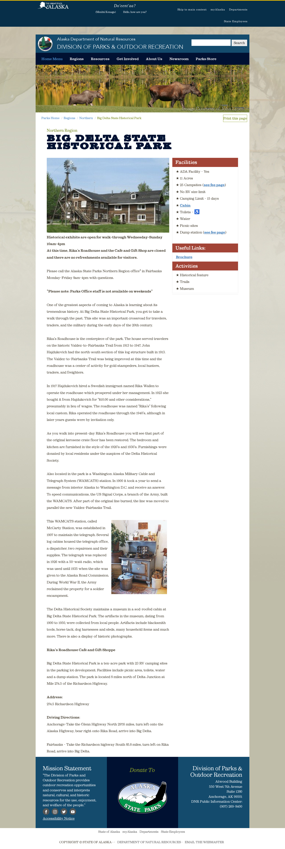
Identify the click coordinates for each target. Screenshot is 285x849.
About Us (154, 59)
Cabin (185, 205)
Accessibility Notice (59, 818)
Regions (77, 59)
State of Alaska (53, 8)
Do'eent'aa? (125, 6)
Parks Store (206, 59)
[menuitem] (52, 59)
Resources (100, 59)
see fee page (214, 185)
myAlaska (218, 9)
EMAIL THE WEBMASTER (204, 842)
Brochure (184, 257)
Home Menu (52, 59)
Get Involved (128, 59)
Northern (86, 118)
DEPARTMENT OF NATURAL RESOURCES (149, 842)
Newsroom (179, 59)
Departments (238, 9)
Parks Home (50, 118)
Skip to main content (192, 9)
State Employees (236, 21)
